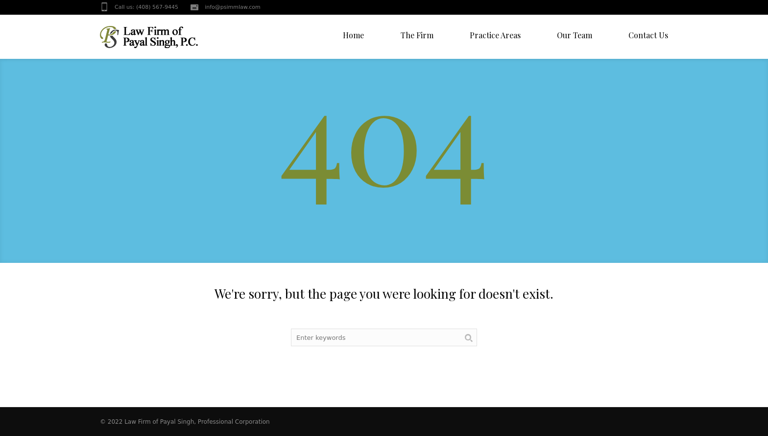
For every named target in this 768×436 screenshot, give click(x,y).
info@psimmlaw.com (233, 7)
